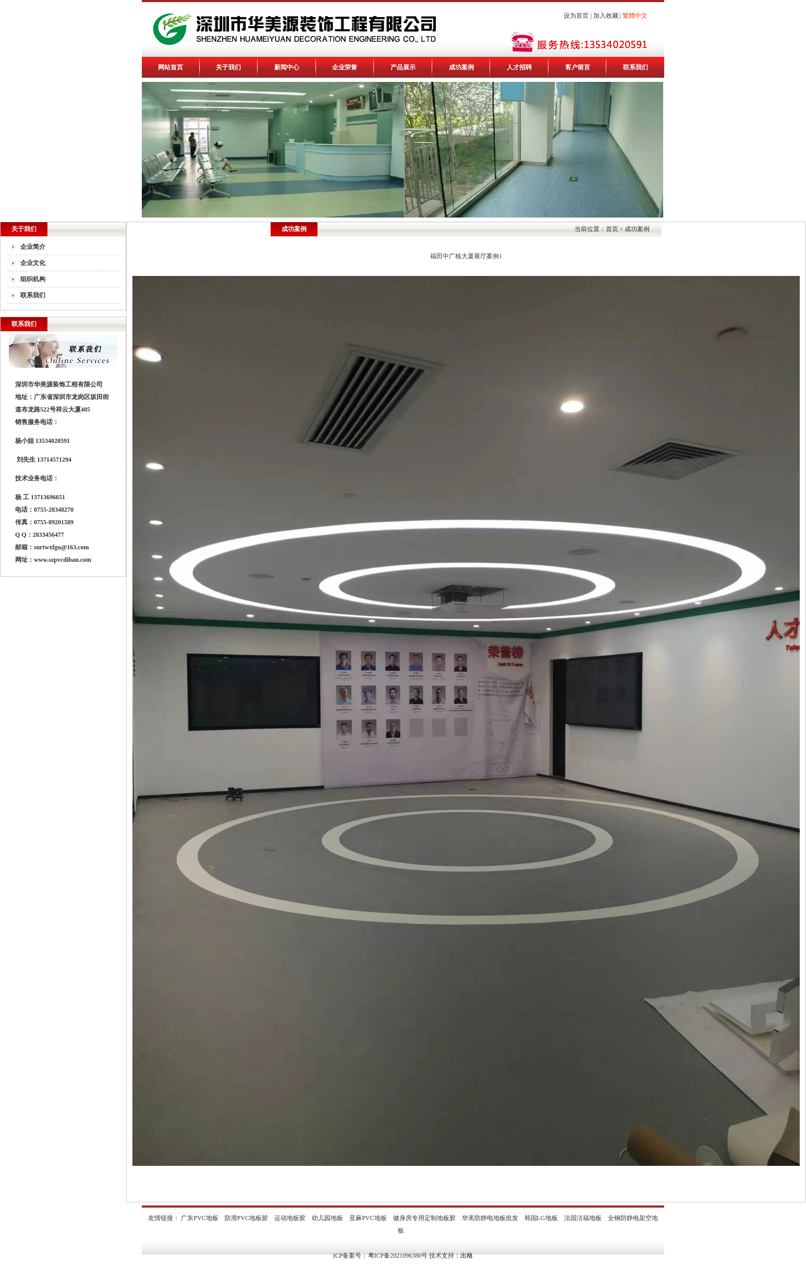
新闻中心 (286, 67)
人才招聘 (519, 67)
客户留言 (577, 67)
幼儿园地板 (327, 1218)
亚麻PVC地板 (367, 1218)
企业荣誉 (344, 67)
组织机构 (32, 279)
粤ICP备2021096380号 (398, 1255)
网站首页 (170, 67)
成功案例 (461, 67)
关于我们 (228, 67)
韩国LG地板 (541, 1218)
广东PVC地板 (199, 1218)
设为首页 (576, 15)
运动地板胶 (290, 1218)
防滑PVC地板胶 (246, 1218)
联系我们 (635, 67)
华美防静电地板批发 (490, 1218)
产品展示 (403, 67)
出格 (466, 1255)
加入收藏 (605, 15)
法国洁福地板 (583, 1218)
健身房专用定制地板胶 (424, 1218)
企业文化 (32, 263)
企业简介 (32, 246)
